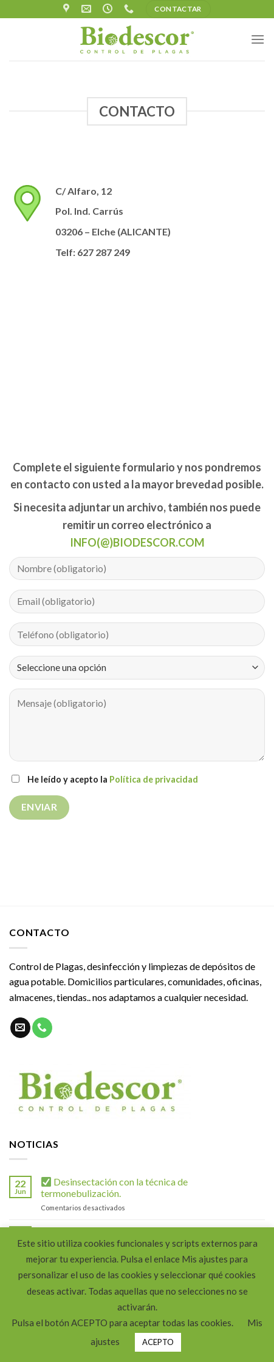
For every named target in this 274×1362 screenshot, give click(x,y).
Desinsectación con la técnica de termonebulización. (114, 1187)
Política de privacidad (153, 779)
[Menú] (257, 39)
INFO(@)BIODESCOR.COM (137, 542)
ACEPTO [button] (158, 1342)
